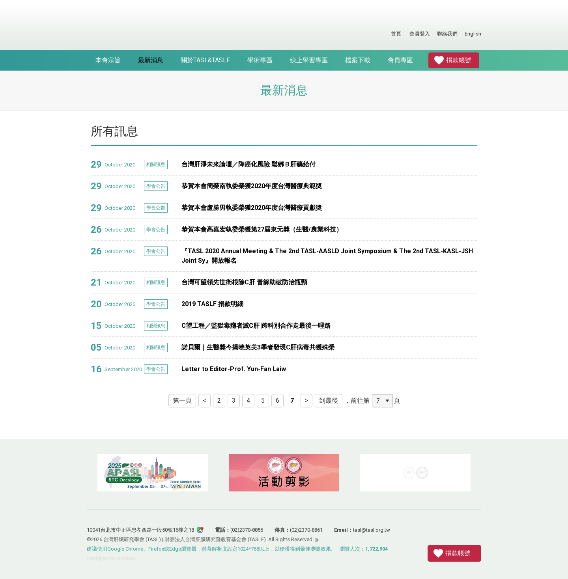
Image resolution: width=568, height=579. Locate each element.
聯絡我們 (447, 34)
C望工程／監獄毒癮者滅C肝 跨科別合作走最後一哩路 (256, 325)
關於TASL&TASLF (205, 60)
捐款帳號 (458, 60)
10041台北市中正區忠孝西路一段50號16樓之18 (140, 530)
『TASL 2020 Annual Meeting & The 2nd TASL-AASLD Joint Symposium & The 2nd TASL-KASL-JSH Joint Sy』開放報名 (327, 255)
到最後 (328, 400)
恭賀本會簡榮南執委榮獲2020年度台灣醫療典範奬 (251, 186)
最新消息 (150, 60)
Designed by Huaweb (111, 558)
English (473, 34)
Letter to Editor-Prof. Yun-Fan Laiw (233, 369)
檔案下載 (357, 60)
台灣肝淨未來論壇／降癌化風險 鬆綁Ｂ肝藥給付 (248, 164)
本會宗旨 (108, 60)
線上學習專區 (309, 60)
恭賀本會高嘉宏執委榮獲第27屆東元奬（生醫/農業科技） (261, 229)
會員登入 (419, 34)
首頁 (396, 34)
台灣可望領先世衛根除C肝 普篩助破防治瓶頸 (244, 282)
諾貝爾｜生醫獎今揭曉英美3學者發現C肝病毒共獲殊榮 (257, 347)
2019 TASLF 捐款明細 (212, 304)
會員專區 (400, 60)
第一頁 (182, 400)
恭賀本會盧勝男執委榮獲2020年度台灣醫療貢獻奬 (251, 207)
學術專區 (260, 60)
